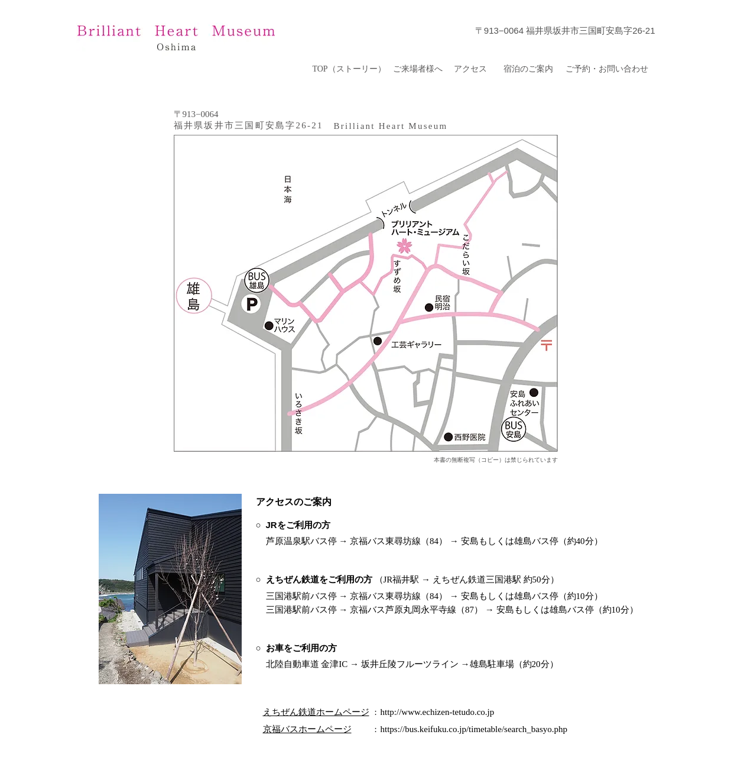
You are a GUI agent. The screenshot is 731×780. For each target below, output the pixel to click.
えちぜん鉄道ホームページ (316, 712)
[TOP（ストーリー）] (349, 69)
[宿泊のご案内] (528, 69)
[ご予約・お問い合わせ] (607, 69)
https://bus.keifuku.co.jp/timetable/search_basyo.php (474, 729)
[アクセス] (471, 69)
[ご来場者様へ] (418, 69)
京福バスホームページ (307, 729)
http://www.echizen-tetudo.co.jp (438, 712)
